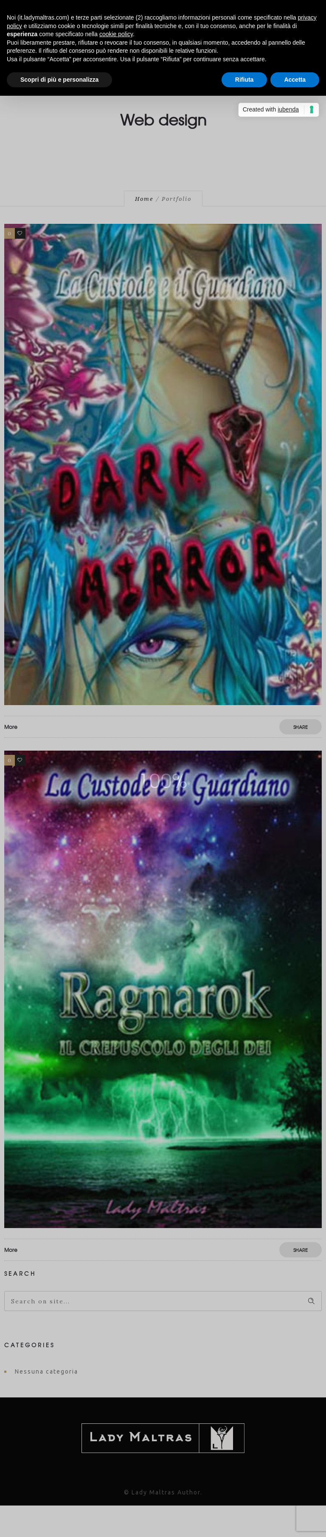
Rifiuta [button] (244, 79)
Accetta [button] (295, 79)
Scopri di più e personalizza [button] (59, 79)
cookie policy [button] (116, 34)
